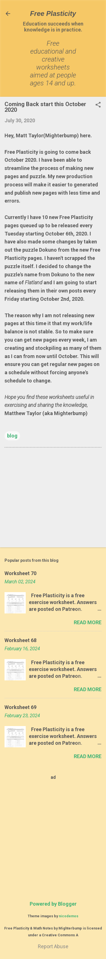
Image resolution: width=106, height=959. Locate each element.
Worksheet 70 (20, 573)
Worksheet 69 (20, 707)
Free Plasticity (53, 13)
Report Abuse (53, 946)
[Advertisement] (53, 498)
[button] (98, 105)
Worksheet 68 (20, 640)
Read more (87, 622)
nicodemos (68, 916)
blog (12, 436)
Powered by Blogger (53, 904)
